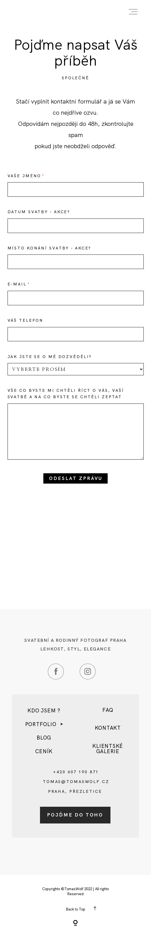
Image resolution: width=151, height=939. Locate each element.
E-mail (17, 284)
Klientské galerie (107, 749)
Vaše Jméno (24, 175)
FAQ (107, 710)
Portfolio (40, 724)
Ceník (44, 751)
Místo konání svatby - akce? (49, 248)
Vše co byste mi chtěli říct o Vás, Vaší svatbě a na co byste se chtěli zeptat (66, 393)
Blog (44, 738)
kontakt (108, 728)
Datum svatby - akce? (39, 211)
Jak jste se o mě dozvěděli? (50, 356)
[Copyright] (75, 923)
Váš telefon (26, 320)
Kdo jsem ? (43, 711)
